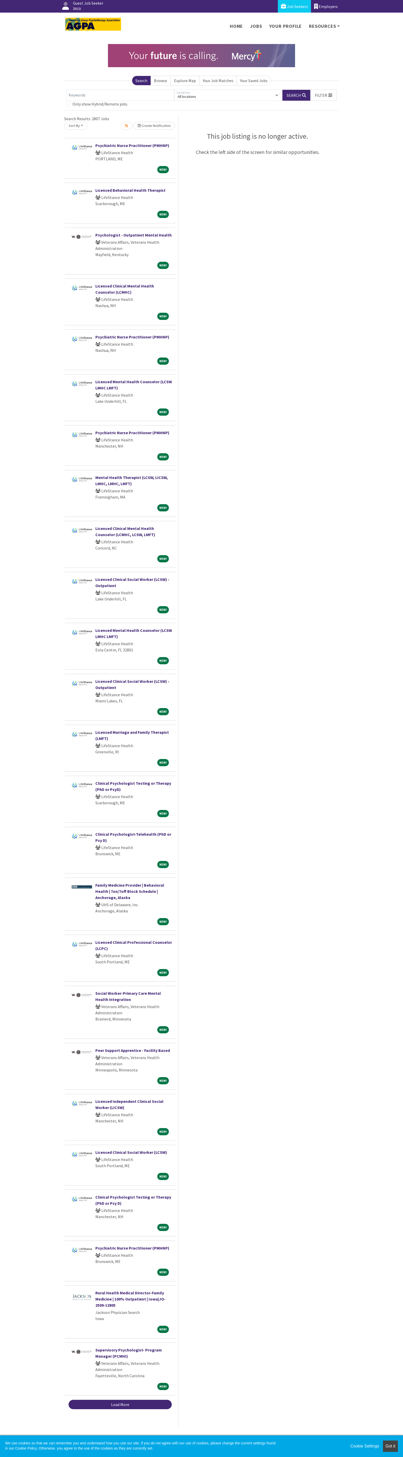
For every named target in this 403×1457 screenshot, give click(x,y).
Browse (160, 80)
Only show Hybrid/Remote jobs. (100, 104)
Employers (326, 6)
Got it (390, 1446)
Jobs (256, 26)
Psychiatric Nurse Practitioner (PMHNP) (132, 145)
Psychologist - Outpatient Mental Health (133, 235)
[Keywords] (120, 95)
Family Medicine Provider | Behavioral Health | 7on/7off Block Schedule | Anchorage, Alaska (129, 891)
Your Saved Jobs (254, 80)
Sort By (74, 125)
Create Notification (154, 125)
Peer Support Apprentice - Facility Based (132, 1050)
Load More (120, 1404)
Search (141, 80)
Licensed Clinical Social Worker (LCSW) (131, 1152)
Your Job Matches (218, 80)
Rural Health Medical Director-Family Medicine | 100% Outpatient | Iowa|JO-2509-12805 (130, 1299)
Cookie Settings (364, 1446)
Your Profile (285, 26)
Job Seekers (294, 6)
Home (236, 26)
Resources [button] (322, 26)
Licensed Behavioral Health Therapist (130, 190)
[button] (323, 95)
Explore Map (185, 80)
